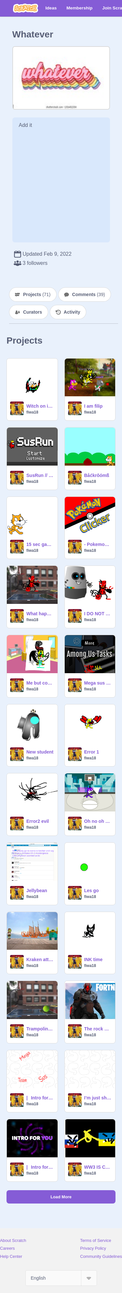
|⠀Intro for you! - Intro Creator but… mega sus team (40, 1097)
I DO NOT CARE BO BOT (98, 613)
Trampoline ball (40, 1028)
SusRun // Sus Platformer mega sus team (40, 475)
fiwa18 (32, 412)
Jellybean (36, 890)
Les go (91, 890)
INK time (93, 959)
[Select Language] (61, 1278)
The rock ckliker (98, 1028)
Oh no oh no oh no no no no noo (98, 821)
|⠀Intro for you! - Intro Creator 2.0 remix (40, 1167)
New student (39, 752)
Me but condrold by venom (40, 683)
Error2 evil (37, 821)
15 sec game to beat (40, 544)
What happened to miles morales (40, 613)
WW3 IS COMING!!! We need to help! (98, 1167)
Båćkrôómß (96, 475)
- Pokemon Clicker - (98, 544)
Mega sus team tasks (98, 683)
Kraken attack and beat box (40, 959)
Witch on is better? (40, 406)
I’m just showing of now (98, 1097)
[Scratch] (25, 8)
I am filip (93, 406)
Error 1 (91, 752)
